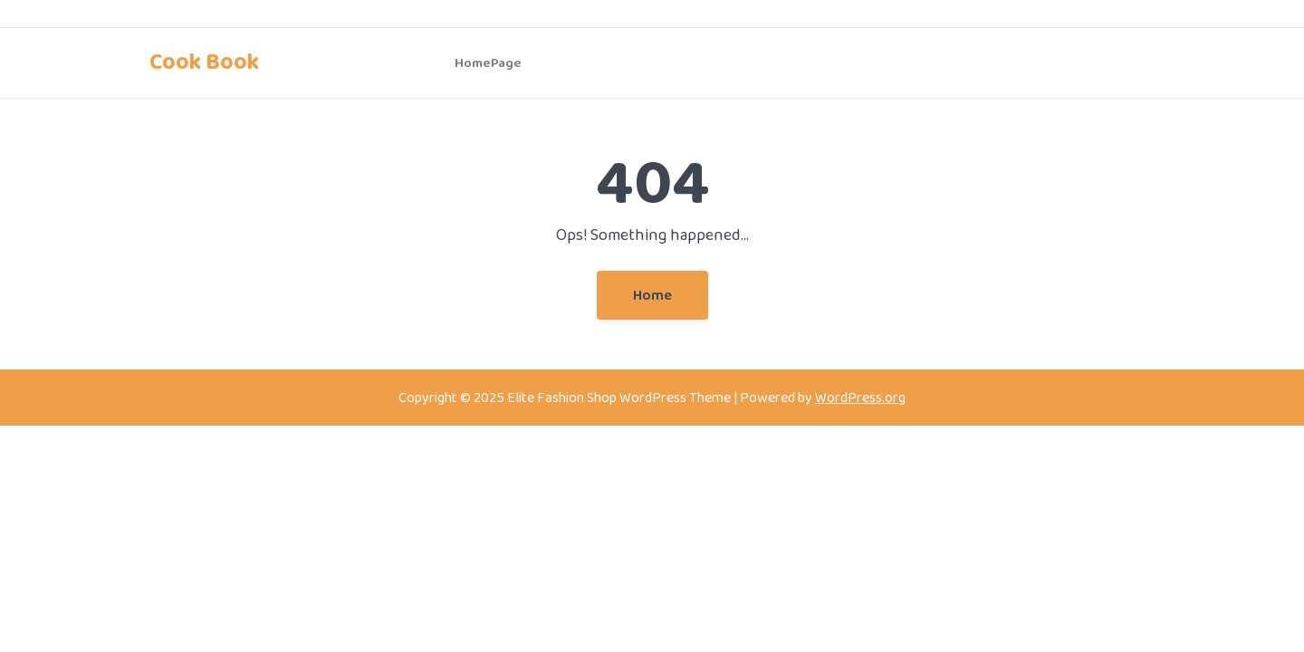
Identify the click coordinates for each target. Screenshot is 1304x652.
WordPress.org (860, 397)
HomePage (488, 62)
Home (652, 294)
